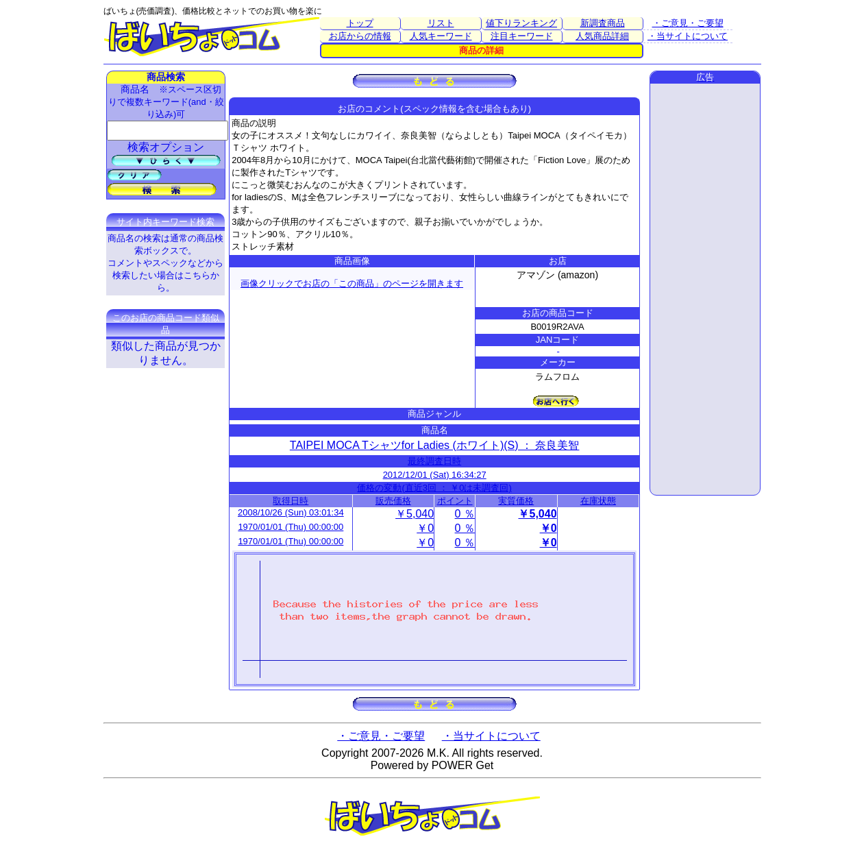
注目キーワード (522, 36)
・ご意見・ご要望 (688, 23)
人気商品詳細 (602, 36)
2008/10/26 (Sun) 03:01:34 (291, 512)
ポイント (455, 501)
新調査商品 (602, 23)
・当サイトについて (687, 36)
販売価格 (393, 501)
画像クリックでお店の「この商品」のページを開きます (351, 283)
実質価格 (516, 501)
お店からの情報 (360, 36)
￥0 (425, 528)
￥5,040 (414, 514)
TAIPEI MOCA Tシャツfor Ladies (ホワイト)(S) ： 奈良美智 (435, 445)
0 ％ (465, 514)
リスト (441, 23)
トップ (360, 23)
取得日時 (290, 501)
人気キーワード (441, 36)
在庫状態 (598, 501)
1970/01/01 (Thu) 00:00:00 (290, 527)
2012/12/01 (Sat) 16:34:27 (434, 475)
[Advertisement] (705, 289)
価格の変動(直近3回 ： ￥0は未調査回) (434, 488)
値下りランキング (521, 23)
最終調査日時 (434, 461)
